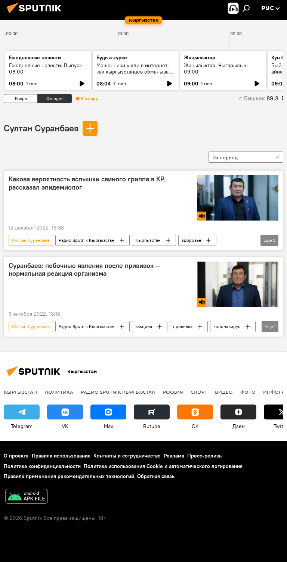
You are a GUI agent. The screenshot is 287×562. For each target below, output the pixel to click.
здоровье (191, 240)
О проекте (16, 455)
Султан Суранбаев (41, 128)
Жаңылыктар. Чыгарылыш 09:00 (216, 68)
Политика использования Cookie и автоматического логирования (163, 466)
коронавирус (226, 326)
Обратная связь (156, 476)
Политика (58, 391)
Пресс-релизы (205, 455)
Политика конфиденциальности (42, 466)
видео (224, 391)
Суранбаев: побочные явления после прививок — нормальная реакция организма (84, 270)
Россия (173, 391)
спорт (199, 391)
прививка (182, 326)
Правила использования (61, 455)
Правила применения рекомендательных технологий (69, 476)
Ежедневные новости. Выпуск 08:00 (45, 68)
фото (248, 391)
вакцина (143, 326)
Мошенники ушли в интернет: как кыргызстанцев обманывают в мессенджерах (135, 71)
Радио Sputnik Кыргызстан (86, 240)
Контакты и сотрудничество (127, 455)
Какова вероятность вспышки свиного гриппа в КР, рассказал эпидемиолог (87, 183)
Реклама (174, 455)
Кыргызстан (148, 240)
